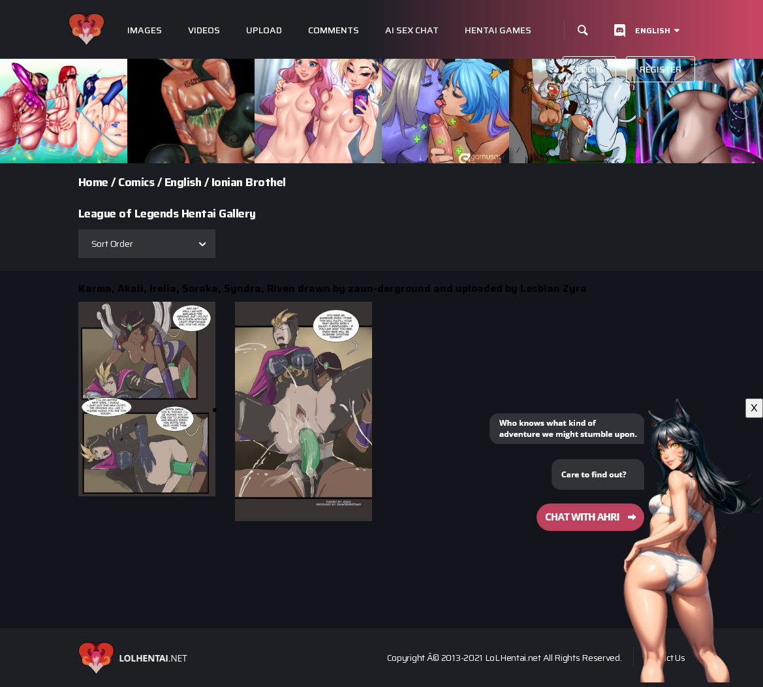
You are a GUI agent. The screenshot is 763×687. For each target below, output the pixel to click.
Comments (333, 30)
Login (589, 69)
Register (660, 69)
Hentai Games (498, 30)
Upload (264, 30)
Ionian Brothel (248, 182)
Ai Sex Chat (412, 30)
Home (93, 182)
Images (144, 30)
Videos (204, 30)
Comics (136, 182)
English (652, 30)
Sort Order (112, 243)
